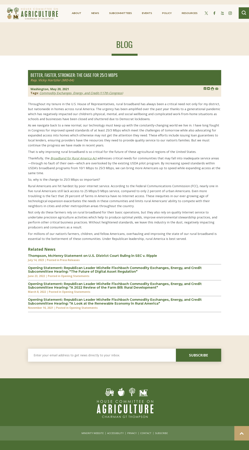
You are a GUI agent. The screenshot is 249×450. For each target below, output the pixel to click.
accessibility (115, 433)
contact (145, 433)
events (147, 13)
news (95, 13)
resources (190, 13)
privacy (132, 433)
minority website (92, 433)
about (76, 13)
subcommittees (120, 13)
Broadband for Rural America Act (73, 158)
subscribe (198, 355)
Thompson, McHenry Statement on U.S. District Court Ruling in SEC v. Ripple (92, 256)
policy (167, 13)
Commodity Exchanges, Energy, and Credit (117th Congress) (81, 93)
